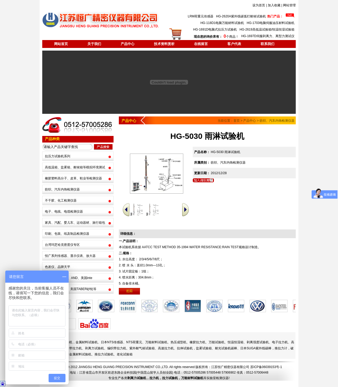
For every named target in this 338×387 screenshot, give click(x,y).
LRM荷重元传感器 (200, 16)
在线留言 (201, 44)
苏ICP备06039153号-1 (266, 367)
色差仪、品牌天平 (57, 267)
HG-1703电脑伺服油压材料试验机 (270, 23)
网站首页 (61, 44)
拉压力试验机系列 (57, 156)
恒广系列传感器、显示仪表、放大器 (70, 256)
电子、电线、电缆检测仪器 (64, 211)
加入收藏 (274, 5)
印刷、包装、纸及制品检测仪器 (67, 234)
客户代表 (234, 44)
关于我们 (94, 44)
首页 (236, 121)
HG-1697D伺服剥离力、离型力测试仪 (267, 36)
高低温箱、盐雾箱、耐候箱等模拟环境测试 (75, 167)
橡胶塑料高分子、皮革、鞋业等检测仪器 (73, 178)
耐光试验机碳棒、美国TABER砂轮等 (70, 289)
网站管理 (289, 5)
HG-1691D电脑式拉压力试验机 (215, 29)
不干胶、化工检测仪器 (61, 200)
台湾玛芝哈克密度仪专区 (62, 245)
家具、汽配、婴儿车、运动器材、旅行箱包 (75, 222)
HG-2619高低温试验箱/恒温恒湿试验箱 (267, 29)
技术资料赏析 (164, 44)
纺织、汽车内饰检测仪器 (62, 189)
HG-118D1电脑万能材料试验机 (222, 23)
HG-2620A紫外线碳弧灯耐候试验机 (241, 16)
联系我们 (267, 44)
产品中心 (127, 44)
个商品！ (216, 36)
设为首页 (258, 5)
